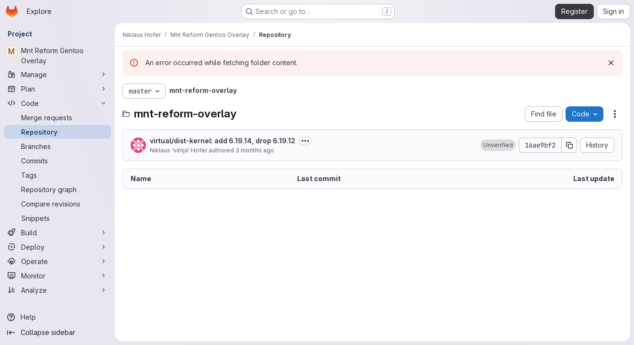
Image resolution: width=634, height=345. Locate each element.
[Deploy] (57, 246)
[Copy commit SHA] (569, 145)
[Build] (57, 232)
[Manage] (57, 74)
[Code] (57, 103)
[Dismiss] (611, 63)
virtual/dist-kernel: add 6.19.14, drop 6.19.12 (222, 141)
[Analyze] (57, 290)
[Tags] (57, 175)
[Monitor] (57, 275)
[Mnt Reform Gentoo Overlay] (57, 56)
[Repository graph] (57, 189)
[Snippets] (57, 218)
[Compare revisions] (57, 203)
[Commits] (57, 160)
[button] (498, 145)
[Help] (57, 317)
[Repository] (57, 131)
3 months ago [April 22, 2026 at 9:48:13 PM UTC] (254, 150)
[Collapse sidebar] (57, 332)
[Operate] (57, 261)
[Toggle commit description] (305, 141)
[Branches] (57, 146)
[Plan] (57, 88)
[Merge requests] (57, 117)
